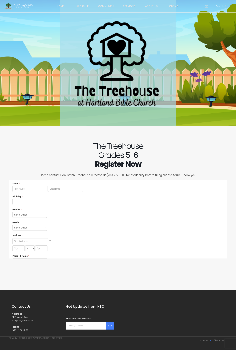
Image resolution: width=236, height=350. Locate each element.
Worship (83, 6)
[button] (206, 6)
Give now (219, 340)
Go (110, 326)
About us (151, 6)
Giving (174, 6)
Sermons (129, 6)
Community (106, 6)
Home (60, 6)
